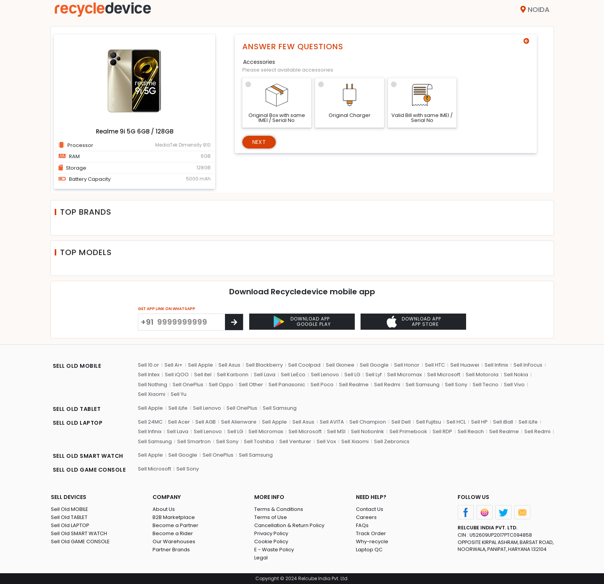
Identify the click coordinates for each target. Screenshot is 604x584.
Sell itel (202, 374)
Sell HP (479, 421)
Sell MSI (336, 431)
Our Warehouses (174, 541)
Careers (366, 517)
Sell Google (374, 365)
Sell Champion (367, 421)
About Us (164, 509)
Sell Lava (264, 374)
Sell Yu (178, 394)
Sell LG (352, 374)
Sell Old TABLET (69, 517)
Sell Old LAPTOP (70, 525)
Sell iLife (178, 408)
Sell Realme (354, 384)
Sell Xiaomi (151, 394)
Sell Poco (322, 384)
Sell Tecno (485, 384)
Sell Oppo (221, 384)
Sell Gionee (340, 365)
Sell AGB (205, 421)
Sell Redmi (387, 384)
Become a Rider (173, 533)
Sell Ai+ (173, 365)
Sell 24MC (150, 421)
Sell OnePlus (188, 384)
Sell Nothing (152, 384)
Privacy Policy (271, 533)
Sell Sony (456, 384)
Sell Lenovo (325, 374)
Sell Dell (401, 421)
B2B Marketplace (174, 517)
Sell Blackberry (264, 365)
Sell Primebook (408, 431)
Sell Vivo (514, 384)
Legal (261, 557)
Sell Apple (200, 365)
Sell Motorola (482, 374)
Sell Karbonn (232, 374)
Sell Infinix (496, 365)
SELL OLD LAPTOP (78, 423)
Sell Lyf (374, 374)
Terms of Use (270, 517)
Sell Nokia (516, 374)
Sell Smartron (194, 441)
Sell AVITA (332, 421)
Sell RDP (442, 431)
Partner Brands (171, 549)
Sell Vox (326, 441)
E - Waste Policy (274, 549)
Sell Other (251, 384)
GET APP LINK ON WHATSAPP (166, 309)
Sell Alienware (239, 421)
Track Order (371, 533)
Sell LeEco (293, 374)
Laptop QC (369, 549)
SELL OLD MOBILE (77, 366)
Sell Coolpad (304, 365)
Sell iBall (503, 421)
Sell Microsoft (443, 374)
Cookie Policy (271, 541)
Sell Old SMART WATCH (79, 533)
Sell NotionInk (367, 431)
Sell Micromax (404, 374)
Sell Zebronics (391, 441)
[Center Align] (234, 322)
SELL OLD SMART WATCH (88, 456)
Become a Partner (175, 525)
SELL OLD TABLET (77, 409)
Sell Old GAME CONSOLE (80, 541)
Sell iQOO (177, 374)
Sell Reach (471, 431)
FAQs (362, 525)
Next (259, 142)
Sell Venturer (295, 441)
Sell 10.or (148, 365)
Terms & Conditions (278, 509)
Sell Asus (229, 365)
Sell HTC (435, 365)
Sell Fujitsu (428, 421)
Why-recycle (372, 541)
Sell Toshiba (259, 441)
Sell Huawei (464, 365)
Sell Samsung (423, 384)
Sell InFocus (527, 365)
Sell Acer (179, 421)
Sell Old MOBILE (69, 509)
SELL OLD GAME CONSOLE (89, 470)
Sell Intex (148, 374)
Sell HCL (456, 421)
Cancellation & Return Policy (289, 525)
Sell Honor (406, 365)
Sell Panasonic (286, 384)
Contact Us (369, 509)
